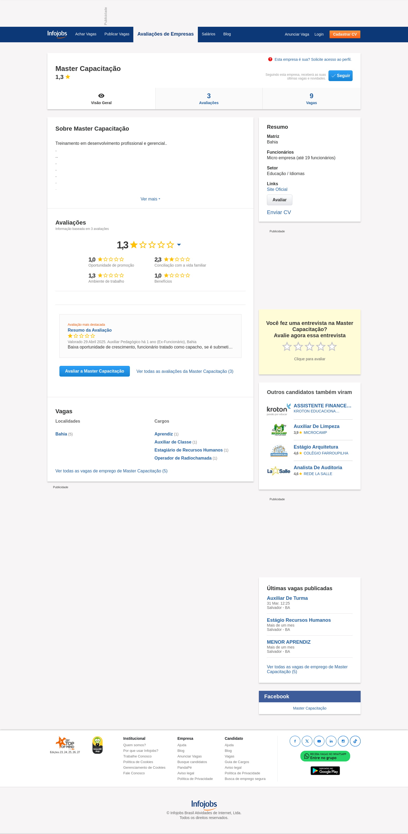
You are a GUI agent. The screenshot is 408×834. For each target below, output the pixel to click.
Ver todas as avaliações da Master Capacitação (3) (185, 371)
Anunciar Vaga (297, 34)
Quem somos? (134, 745)
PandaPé (184, 767)
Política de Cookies (138, 762)
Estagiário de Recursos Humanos (188, 450)
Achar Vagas (85, 34)
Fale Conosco (134, 773)
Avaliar (280, 200)
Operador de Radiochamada (182, 458)
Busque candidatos (192, 762)
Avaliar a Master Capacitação (94, 371)
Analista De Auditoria (318, 467)
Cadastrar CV (345, 34)
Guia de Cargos (237, 762)
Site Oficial (277, 189)
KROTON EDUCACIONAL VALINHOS (317, 411)
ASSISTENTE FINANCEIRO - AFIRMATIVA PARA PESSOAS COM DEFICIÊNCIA (323, 405)
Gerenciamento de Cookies (144, 767)
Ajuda (181, 745)
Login (319, 34)
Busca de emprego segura (245, 779)
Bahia (61, 434)
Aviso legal (185, 773)
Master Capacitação (310, 708)
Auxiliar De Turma (287, 598)
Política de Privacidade (195, 779)
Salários (209, 34)
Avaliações (209, 98)
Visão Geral (101, 98)
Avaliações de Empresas (165, 34)
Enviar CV (279, 212)
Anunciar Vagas (189, 756)
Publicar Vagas (116, 34)
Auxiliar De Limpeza (316, 426)
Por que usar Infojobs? (140, 751)
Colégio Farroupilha (326, 453)
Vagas (312, 98)
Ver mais (150, 199)
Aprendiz (164, 434)
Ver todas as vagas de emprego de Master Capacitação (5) (111, 471)
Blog (227, 34)
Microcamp (315, 432)
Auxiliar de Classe (172, 442)
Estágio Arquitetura (316, 447)
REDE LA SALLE (318, 474)
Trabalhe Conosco (137, 756)
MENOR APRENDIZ (289, 642)
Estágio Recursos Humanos (299, 620)
